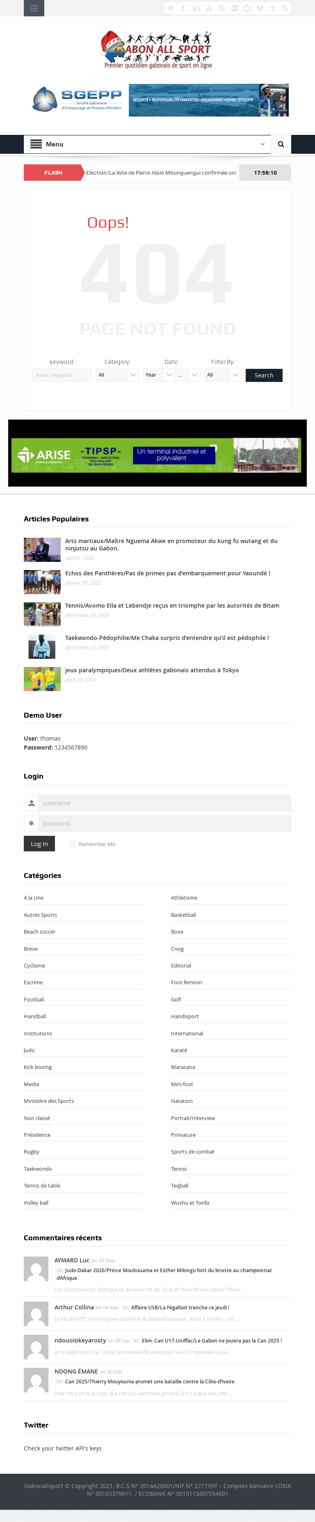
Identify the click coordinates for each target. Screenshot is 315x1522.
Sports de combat (193, 1151)
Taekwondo (38, 1168)
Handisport (185, 1016)
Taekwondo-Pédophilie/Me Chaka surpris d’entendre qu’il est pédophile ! (167, 638)
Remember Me (91, 844)
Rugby (31, 1151)
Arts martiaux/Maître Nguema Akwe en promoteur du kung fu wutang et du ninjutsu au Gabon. (171, 544)
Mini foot (182, 1084)
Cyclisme (34, 965)
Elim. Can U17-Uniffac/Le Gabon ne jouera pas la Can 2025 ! (212, 1340)
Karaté (179, 1050)
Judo (29, 1050)
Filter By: (223, 362)
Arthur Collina (74, 1307)
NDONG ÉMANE (76, 1371)
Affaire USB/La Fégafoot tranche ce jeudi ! (180, 1307)
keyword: (62, 362)
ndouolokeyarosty (80, 1340)
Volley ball (36, 1202)
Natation (182, 1100)
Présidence (37, 1134)
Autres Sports (40, 914)
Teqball (179, 1185)
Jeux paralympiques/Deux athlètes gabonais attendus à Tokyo (152, 670)
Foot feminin (186, 982)
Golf (176, 999)
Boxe (177, 931)
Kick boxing (38, 1067)
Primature (183, 1134)
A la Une (33, 897)
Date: (171, 362)
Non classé (37, 1118)
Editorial (181, 965)
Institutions (38, 1033)
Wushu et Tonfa (190, 1202)
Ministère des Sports (49, 1100)
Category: (118, 362)
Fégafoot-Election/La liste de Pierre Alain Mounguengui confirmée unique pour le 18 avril (180, 172)
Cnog (177, 948)
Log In (39, 844)
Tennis (179, 1168)
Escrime (33, 982)
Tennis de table (42, 1185)
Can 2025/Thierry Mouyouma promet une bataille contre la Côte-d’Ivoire (150, 1381)
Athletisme (184, 897)
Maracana (183, 1067)
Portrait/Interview (193, 1118)
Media (31, 1084)
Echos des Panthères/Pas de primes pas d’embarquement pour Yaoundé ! (167, 573)
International (187, 1033)
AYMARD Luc (72, 1260)
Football (34, 999)
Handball (35, 1016)
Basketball (183, 914)
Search (264, 375)
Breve (31, 948)
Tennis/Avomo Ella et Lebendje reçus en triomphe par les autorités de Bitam (172, 605)
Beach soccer (39, 931)
